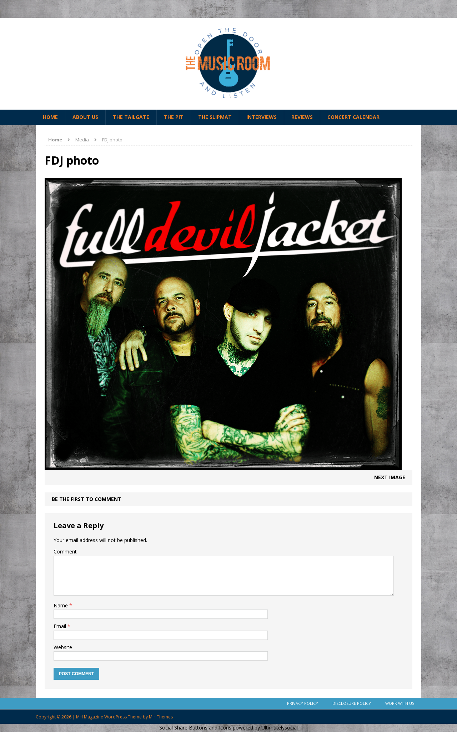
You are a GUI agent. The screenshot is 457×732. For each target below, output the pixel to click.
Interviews (261, 117)
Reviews (302, 117)
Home (50, 117)
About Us (85, 117)
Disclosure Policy (351, 703)
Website (63, 647)
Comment (65, 551)
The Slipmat (215, 117)
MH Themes (161, 717)
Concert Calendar (353, 117)
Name (61, 605)
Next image (389, 477)
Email (60, 626)
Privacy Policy (302, 703)
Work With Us (399, 703)
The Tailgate (131, 117)
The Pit (174, 117)
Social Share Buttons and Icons (195, 727)
